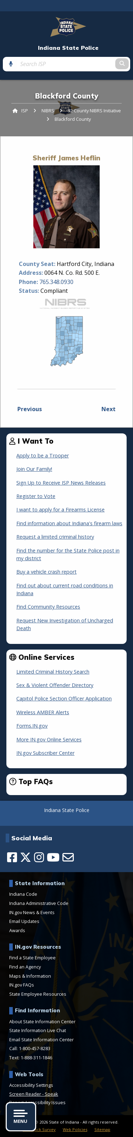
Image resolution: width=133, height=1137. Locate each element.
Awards (17, 930)
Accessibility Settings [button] (31, 1085)
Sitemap (102, 1129)
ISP (24, 110)
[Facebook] (12, 857)
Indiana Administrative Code (38, 903)
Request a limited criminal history (55, 536)
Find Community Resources (48, 606)
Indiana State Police (68, 48)
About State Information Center (42, 1021)
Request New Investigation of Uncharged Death (64, 624)
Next (108, 409)
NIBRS (47, 110)
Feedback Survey (39, 1129)
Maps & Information (30, 976)
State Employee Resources (37, 994)
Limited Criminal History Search (52, 671)
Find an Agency (25, 967)
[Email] (68, 857)
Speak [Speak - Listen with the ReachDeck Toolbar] (51, 1094)
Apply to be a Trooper (42, 455)
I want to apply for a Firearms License (60, 509)
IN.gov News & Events (32, 912)
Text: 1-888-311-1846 (30, 1057)
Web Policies (75, 1129)
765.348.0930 (56, 282)
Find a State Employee (32, 957)
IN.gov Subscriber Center (45, 753)
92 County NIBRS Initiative (94, 110)
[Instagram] (39, 857)
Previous (29, 409)
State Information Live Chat (37, 1030)
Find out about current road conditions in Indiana (64, 589)
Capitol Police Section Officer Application (64, 698)
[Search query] (66, 64)
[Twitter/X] (25, 857)
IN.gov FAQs (21, 985)
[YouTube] (53, 857)
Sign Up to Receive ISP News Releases (61, 482)
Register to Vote (35, 496)
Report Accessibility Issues (37, 1102)
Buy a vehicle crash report (46, 571)
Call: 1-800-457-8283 (29, 1048)
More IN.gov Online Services (49, 739)
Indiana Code (23, 894)
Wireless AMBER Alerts (42, 712)
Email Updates (24, 921)
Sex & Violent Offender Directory (54, 685)
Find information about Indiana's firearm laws (69, 523)
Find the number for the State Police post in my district (68, 554)
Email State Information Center (41, 1039)
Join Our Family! (34, 469)
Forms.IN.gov (32, 725)
